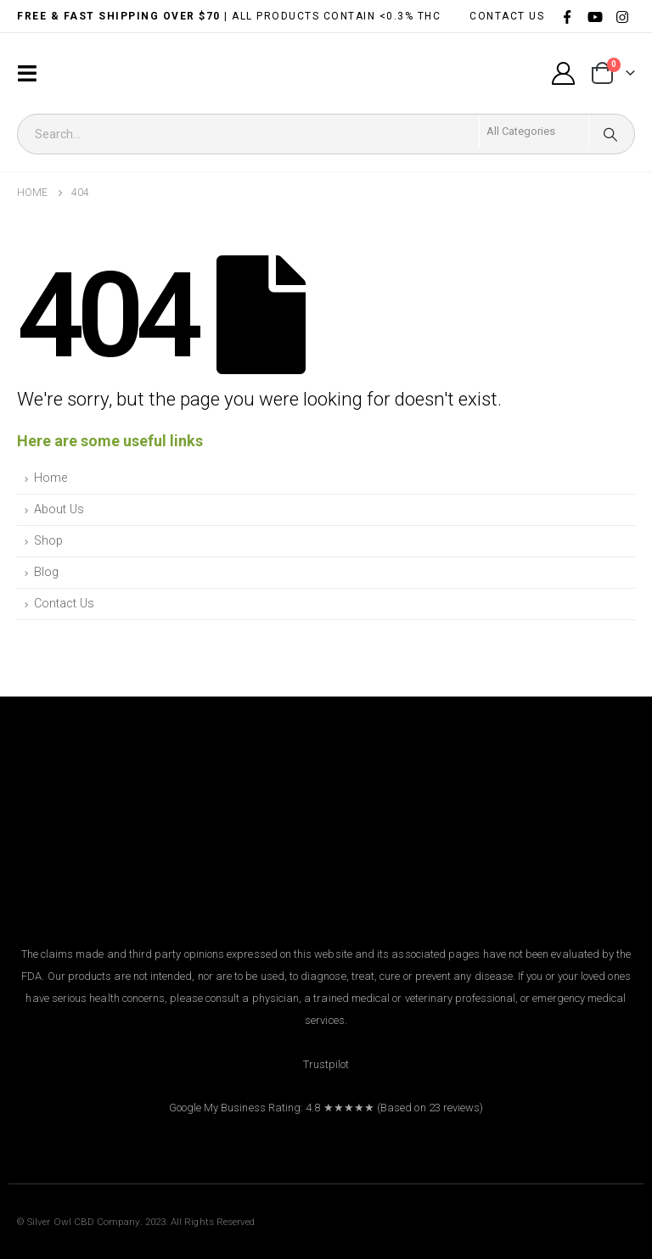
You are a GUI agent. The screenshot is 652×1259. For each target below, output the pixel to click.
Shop (48, 541)
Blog (46, 572)
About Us (59, 509)
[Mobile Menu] (32, 73)
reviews (461, 1107)
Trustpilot (326, 1064)
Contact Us (64, 603)
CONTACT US (506, 16)
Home (50, 478)
